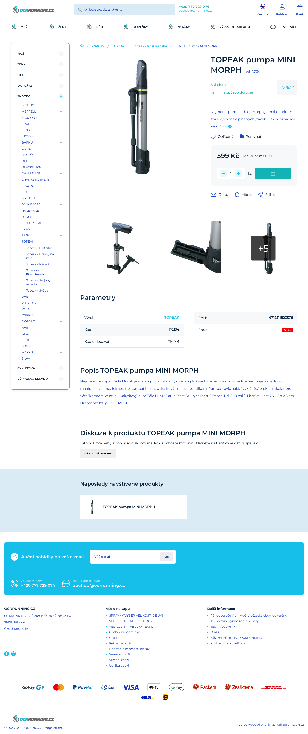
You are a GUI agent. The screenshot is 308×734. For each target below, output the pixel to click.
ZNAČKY (98, 46)
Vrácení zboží (119, 660)
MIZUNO (28, 105)
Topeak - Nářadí (37, 264)
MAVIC (26, 346)
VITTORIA (29, 303)
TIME (25, 235)
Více (223, 126)
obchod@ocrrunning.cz (195, 10)
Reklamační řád (120, 643)
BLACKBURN (31, 167)
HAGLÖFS (29, 155)
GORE (26, 149)
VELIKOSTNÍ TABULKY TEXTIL (131, 627)
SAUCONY (29, 118)
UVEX (26, 297)
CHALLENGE (31, 173)
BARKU (27, 142)
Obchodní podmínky (124, 632)
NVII (25, 328)
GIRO (26, 334)
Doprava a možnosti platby (129, 649)
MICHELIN (29, 198)
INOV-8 (27, 136)
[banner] (33, 10)
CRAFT (27, 124)
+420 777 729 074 (194, 7)
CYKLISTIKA (26, 368)
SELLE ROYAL (32, 223)
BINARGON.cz (293, 725)
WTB (25, 309)
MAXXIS (27, 352)
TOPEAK (118, 46)
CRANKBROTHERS (36, 180)
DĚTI (20, 75)
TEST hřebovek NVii (225, 627)
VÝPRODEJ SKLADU (32, 379)
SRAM (26, 229)
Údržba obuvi (119, 665)
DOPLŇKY (25, 86)
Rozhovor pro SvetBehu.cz (230, 643)
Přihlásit (166, 556)
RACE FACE (30, 210)
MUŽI (21, 54)
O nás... (215, 632)
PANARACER (31, 204)
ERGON (27, 186)
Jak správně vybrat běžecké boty (234, 621)
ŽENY (21, 64)
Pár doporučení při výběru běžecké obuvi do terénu (248, 615)
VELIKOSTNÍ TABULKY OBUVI (131, 621)
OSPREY (28, 315)
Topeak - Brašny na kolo (40, 256)
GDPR (113, 638)
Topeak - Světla (37, 290)
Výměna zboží (119, 654)
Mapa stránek (54, 728)
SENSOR (28, 130)
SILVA (26, 358)
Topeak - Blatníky (39, 248)
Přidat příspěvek (98, 453)
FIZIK (25, 340)
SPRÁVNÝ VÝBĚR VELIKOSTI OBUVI (136, 615)
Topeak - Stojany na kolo (38, 282)
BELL (25, 161)
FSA (25, 192)
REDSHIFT (29, 217)
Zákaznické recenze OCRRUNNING (236, 638)
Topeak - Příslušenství (150, 46)
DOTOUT (28, 321)
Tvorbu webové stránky (254, 725)
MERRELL (29, 111)
